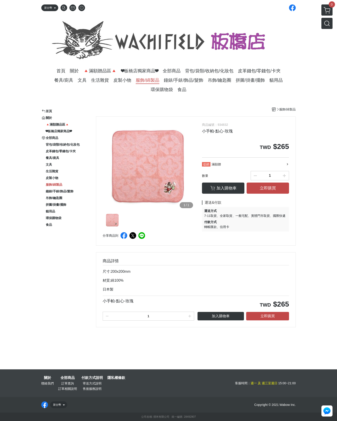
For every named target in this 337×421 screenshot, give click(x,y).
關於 (47, 378)
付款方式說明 (92, 378)
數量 (205, 175)
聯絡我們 (47, 383)
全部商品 (67, 378)
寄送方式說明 (92, 383)
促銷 (206, 164)
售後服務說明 (92, 388)
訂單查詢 (67, 383)
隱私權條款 (116, 378)
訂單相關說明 (67, 388)
